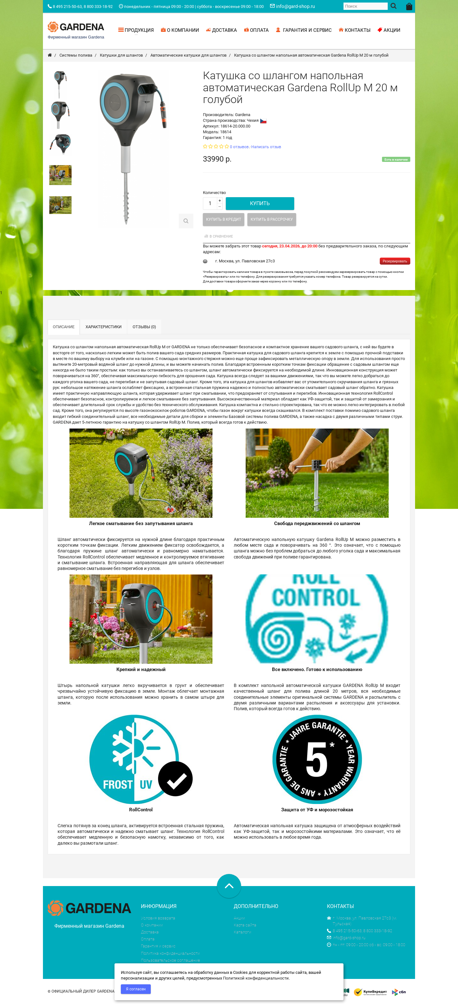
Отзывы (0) (144, 327)
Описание (63, 327)
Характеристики (103, 327)
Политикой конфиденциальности (256, 978)
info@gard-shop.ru (346, 938)
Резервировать (395, 262)
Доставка (150, 933)
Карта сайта (245, 926)
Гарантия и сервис (158, 947)
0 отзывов (239, 148)
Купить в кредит (223, 220)
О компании (152, 926)
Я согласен (136, 989)
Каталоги (242, 933)
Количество (214, 193)
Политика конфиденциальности (170, 954)
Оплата (148, 940)
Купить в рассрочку (272, 220)
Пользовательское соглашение (170, 961)
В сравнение (218, 237)
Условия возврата (158, 919)
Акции (239, 919)
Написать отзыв (266, 148)
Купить (260, 204)
